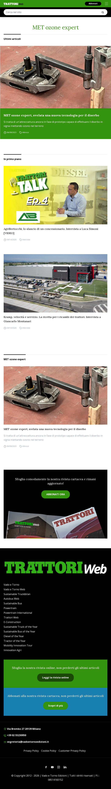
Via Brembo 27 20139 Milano (22, 729)
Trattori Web (11, 617)
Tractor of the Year (15, 641)
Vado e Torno (11, 584)
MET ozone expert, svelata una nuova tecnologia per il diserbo (51, 115)
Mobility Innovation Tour (18, 645)
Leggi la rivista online (55, 677)
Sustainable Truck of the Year (21, 626)
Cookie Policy (48, 750)
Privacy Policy (31, 750)
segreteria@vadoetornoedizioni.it (26, 741)
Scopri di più (55, 705)
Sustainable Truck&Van (17, 594)
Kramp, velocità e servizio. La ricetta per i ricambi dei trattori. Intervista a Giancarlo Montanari (52, 319)
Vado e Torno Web (14, 589)
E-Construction (12, 622)
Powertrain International (18, 612)
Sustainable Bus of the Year (19, 631)
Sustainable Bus (13, 603)
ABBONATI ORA (55, 494)
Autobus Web (11, 598)
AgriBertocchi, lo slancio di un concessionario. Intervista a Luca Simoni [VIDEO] (51, 231)
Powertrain (10, 608)
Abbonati (93, 3)
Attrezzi (25, 132)
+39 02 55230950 (15, 735)
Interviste (26, 239)
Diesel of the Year (14, 636)
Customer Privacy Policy (72, 750)
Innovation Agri (12, 650)
